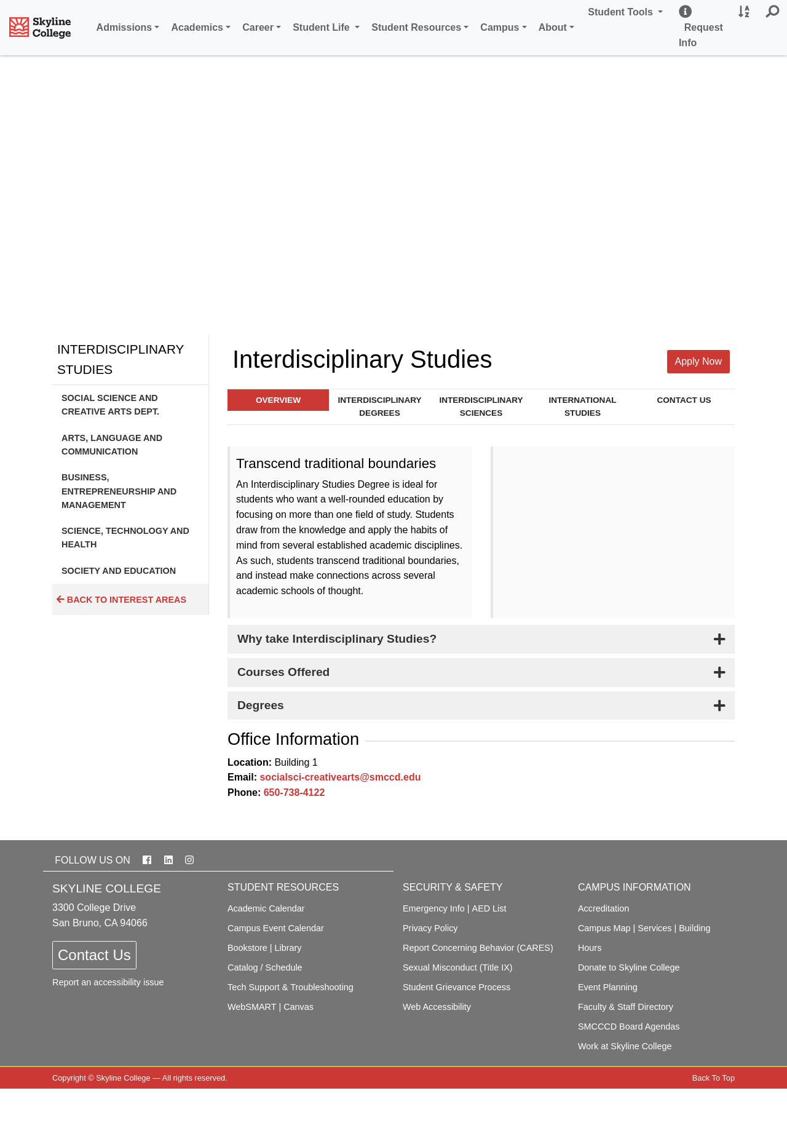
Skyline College (123, 1077)
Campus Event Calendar (275, 928)
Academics (198, 27)
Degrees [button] (260, 705)
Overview (278, 400)
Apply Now (698, 361)
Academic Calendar (266, 908)
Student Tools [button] (627, 10)
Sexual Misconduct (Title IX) (458, 967)
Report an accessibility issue (108, 982)
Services (654, 928)
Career (258, 27)
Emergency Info (434, 908)
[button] (772, 12)
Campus (499, 27)
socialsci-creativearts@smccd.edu (340, 777)
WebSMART (251, 1007)
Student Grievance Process (456, 987)
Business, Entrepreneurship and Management (118, 491)
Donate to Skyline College (629, 967)
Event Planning (608, 987)
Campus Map (604, 928)
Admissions (124, 27)
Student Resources (416, 27)
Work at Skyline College (625, 1046)
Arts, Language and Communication (111, 444)
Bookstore (247, 948)
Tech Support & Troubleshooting (290, 987)
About (553, 27)
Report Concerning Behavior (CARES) (478, 948)
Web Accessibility (437, 1007)
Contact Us (684, 400)
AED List (489, 908)
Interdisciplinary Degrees (379, 406)
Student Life (322, 27)
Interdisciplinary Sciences (481, 406)
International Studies (583, 406)
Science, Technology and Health (125, 537)
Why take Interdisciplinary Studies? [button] (337, 638)
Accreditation (603, 908)
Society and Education (118, 571)
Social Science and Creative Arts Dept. (110, 404)
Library (288, 948)
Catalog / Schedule (265, 967)
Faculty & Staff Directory (625, 1007)
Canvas (298, 1007)
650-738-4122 (294, 792)
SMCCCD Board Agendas (629, 1026)
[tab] (481, 639)
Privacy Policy (430, 928)
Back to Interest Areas (121, 600)
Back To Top (713, 1077)
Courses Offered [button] (283, 671)
